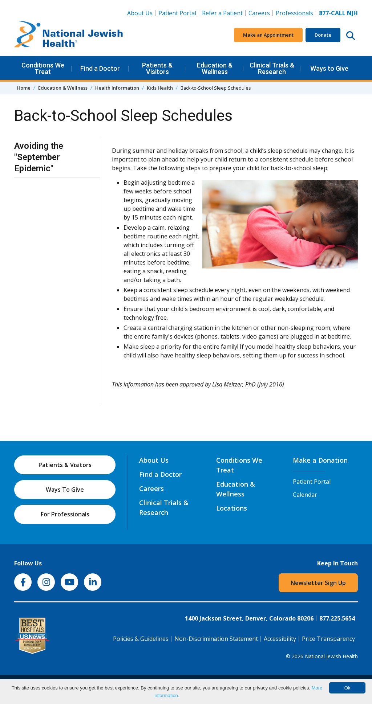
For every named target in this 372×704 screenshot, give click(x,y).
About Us (140, 13)
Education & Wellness (214, 68)
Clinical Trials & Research (272, 68)
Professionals (294, 13)
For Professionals (65, 514)
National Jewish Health (331, 656)
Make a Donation (320, 460)
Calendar (305, 495)
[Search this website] (350, 35)
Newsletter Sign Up (318, 583)
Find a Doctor (100, 68)
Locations (231, 508)
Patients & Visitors (157, 68)
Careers (260, 12)
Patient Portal (177, 13)
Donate (323, 35)
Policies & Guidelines (141, 639)
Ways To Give (65, 490)
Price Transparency (328, 639)
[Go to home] (68, 35)
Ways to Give (329, 68)
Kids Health (160, 88)
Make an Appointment (268, 35)
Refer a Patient (222, 13)
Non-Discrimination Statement (216, 639)
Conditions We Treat (42, 68)
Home (24, 88)
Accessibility (280, 639)
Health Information (117, 88)
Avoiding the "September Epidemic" (38, 157)
